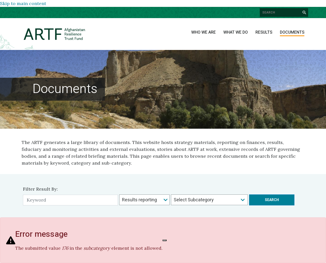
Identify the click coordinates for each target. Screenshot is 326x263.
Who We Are (203, 32)
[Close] (164, 240)
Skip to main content (23, 3)
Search (272, 200)
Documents (292, 32)
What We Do (235, 32)
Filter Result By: (40, 189)
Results (263, 32)
